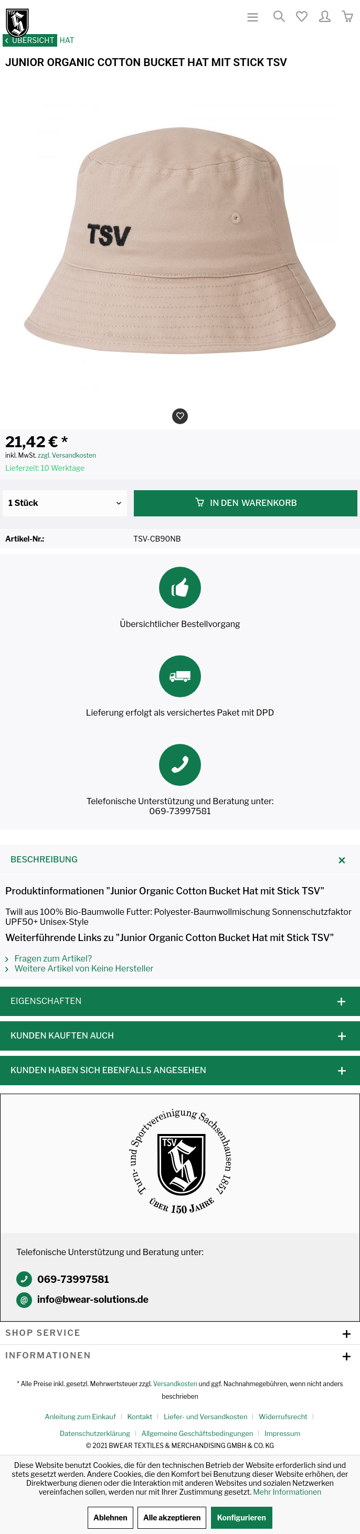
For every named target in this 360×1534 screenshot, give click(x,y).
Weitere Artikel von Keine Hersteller (79, 969)
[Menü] (253, 17)
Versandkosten (175, 1384)
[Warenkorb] (346, 17)
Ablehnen (110, 1517)
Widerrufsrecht (283, 1416)
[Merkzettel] (301, 17)
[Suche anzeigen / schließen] (278, 17)
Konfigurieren (241, 1517)
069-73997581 (73, 1279)
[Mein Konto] (324, 17)
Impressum (282, 1433)
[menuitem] (253, 17)
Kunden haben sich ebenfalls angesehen (108, 1070)
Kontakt (139, 1416)
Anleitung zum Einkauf (80, 1416)
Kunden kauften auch (62, 1036)
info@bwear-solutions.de (93, 1299)
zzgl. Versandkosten (67, 455)
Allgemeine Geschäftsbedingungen (197, 1433)
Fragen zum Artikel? (48, 959)
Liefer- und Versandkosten (206, 1416)
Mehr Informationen (287, 1491)
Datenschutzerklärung (95, 1433)
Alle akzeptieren (171, 1517)
